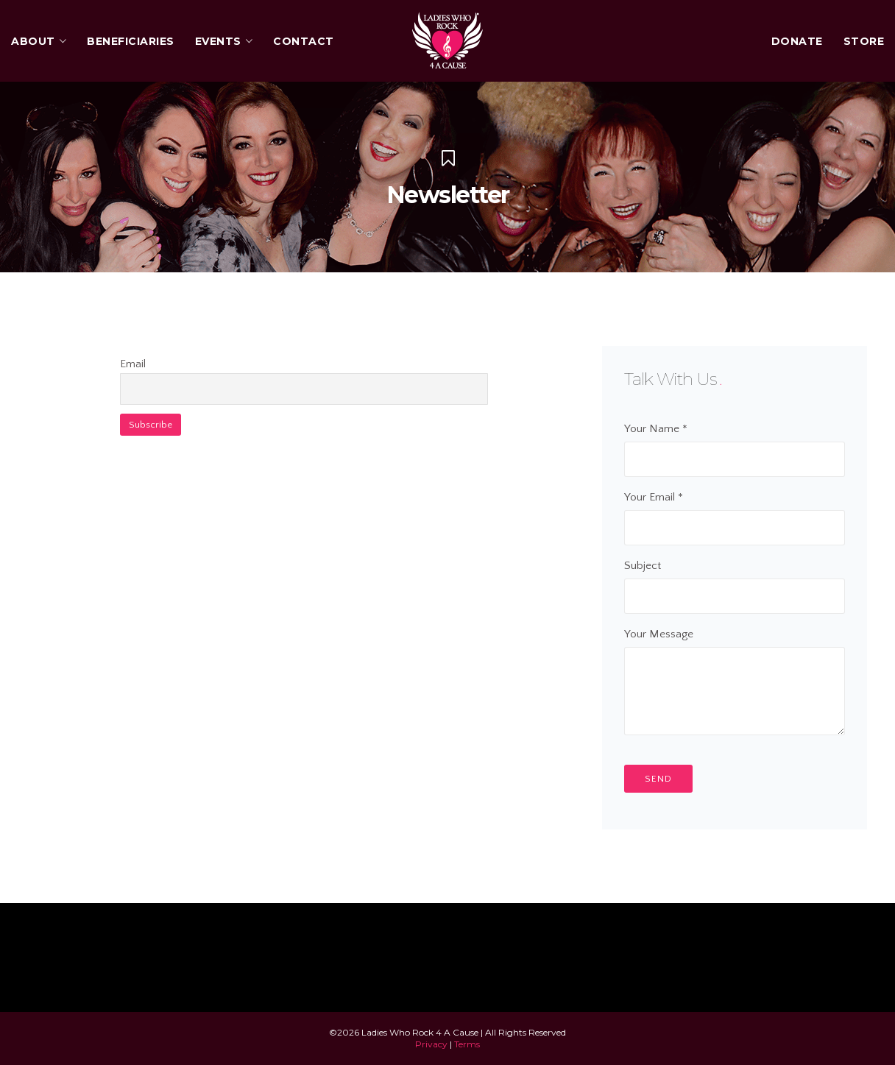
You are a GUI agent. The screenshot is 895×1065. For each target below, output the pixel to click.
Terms (467, 1044)
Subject (734, 580)
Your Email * (734, 512)
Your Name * (734, 443)
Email (133, 364)
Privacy (431, 1044)
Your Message (734, 683)
